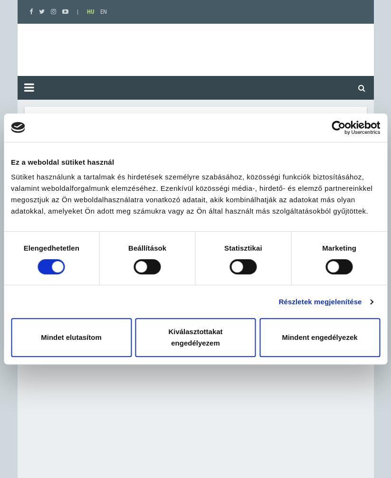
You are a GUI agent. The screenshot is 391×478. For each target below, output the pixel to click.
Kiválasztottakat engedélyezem (195, 337)
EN (103, 11)
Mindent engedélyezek (319, 337)
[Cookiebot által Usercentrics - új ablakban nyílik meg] (338, 128)
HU (90, 11)
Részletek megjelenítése (320, 302)
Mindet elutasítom (71, 337)
